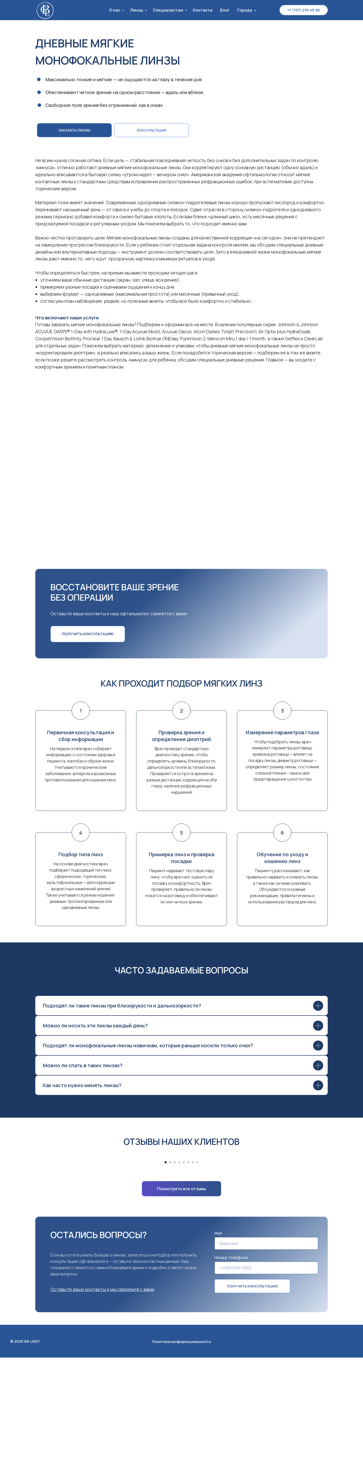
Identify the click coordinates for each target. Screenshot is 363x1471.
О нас (115, 10)
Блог (225, 10)
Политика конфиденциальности (181, 1454)
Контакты (203, 10)
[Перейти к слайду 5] (184, 1276)
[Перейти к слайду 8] (197, 1276)
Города (245, 10)
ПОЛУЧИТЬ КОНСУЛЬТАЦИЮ (252, 1399)
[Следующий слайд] (290, 1211)
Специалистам (168, 10)
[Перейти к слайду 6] (188, 1276)
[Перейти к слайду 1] (166, 1276)
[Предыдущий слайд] (73, 1211)
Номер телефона (231, 1371)
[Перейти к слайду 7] (193, 1276)
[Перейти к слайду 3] (175, 1276)
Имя (218, 1346)
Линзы (137, 10)
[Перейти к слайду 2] (170, 1276)
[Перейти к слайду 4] (179, 1276)
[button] (151, 130)
